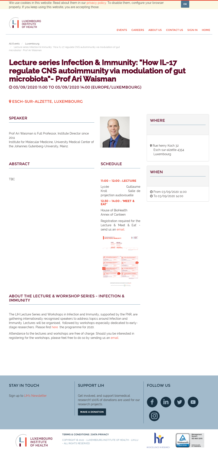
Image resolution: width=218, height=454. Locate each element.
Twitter (179, 402)
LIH (26, 395)
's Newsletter (38, 395)
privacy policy (96, 2)
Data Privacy (100, 434)
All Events (14, 43)
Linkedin (166, 402)
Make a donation (92, 411)
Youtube (193, 402)
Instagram (154, 416)
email (120, 229)
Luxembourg (32, 43)
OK (185, 4)
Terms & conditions (76, 434)
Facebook (152, 402)
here (55, 327)
